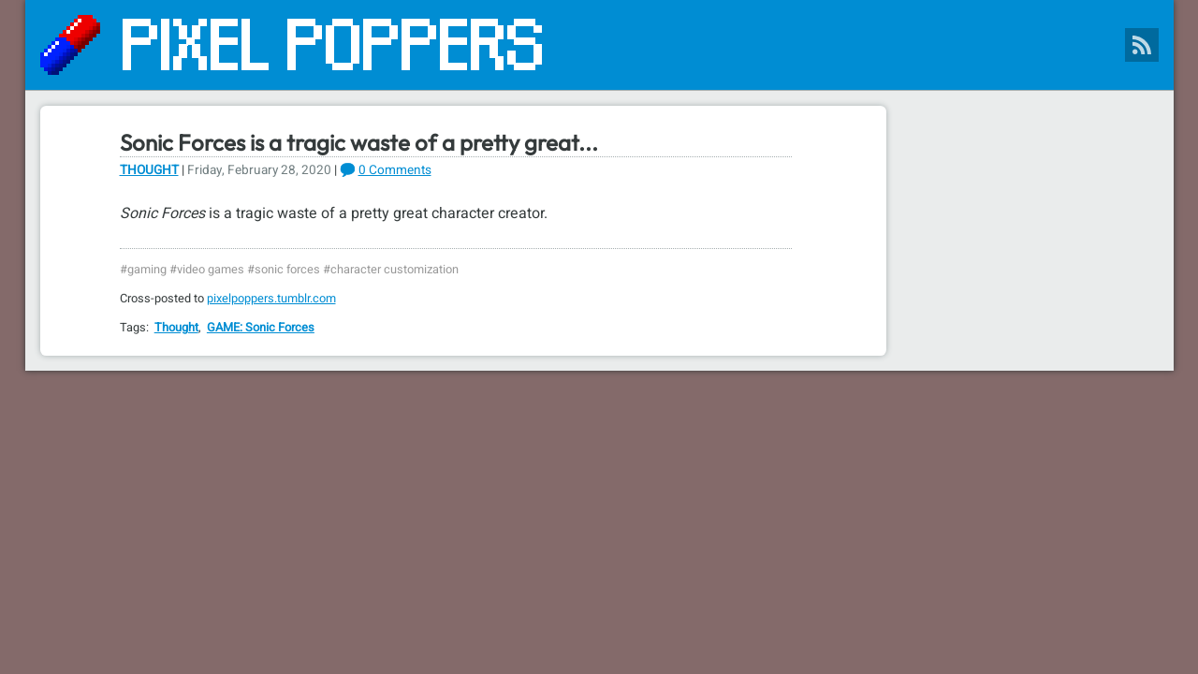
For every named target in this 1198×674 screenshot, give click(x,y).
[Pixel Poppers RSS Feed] (1142, 45)
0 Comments (394, 170)
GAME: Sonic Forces (260, 327)
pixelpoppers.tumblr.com (271, 298)
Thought (149, 170)
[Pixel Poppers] (599, 45)
